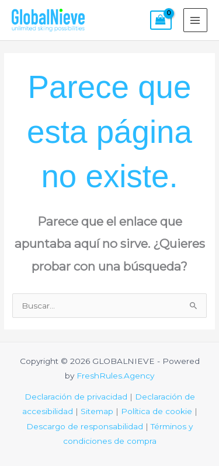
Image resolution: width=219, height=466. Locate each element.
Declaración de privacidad (76, 396)
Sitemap (97, 411)
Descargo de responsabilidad (84, 426)
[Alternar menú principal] (195, 20)
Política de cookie (156, 411)
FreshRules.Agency (115, 375)
